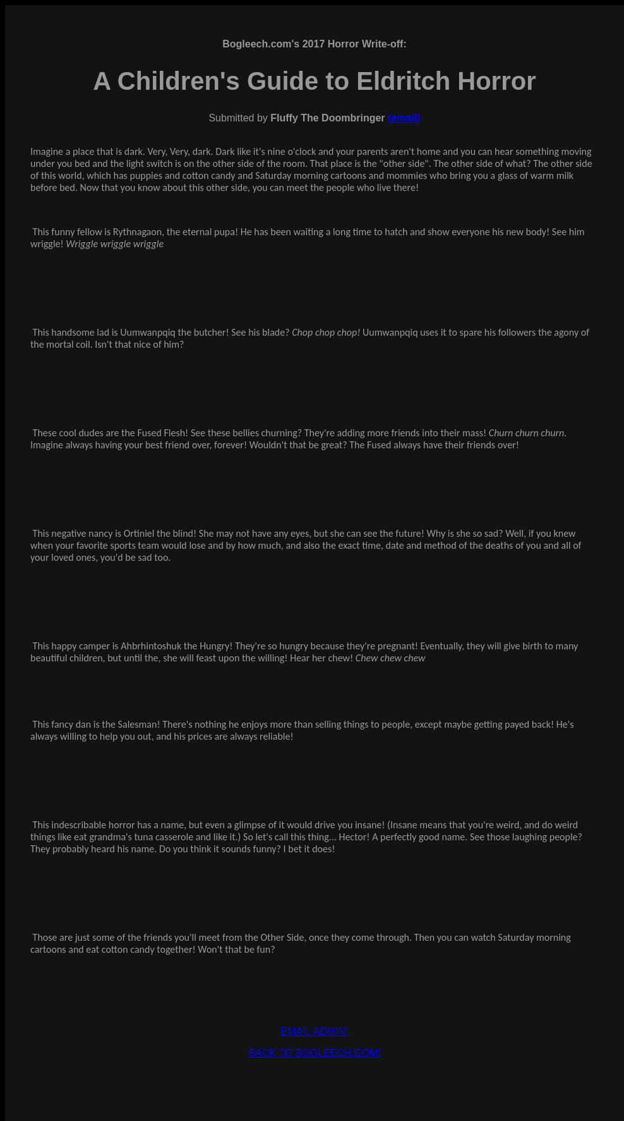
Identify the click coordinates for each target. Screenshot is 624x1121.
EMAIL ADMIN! (315, 1031)
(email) (404, 118)
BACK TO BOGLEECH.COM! (314, 1053)
